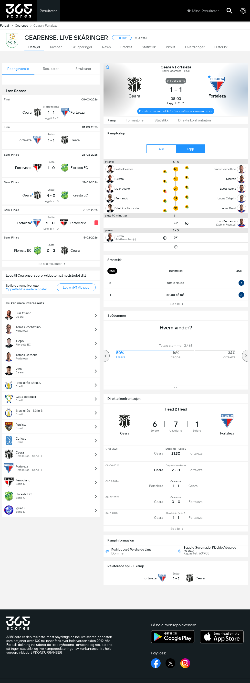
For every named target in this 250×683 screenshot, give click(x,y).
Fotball (7, 25)
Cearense (24, 25)
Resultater (48, 11)
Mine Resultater (203, 10)
